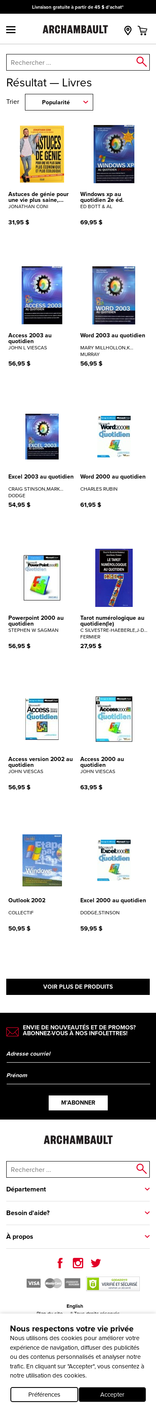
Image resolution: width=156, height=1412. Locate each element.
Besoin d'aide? (28, 1213)
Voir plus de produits (78, 986)
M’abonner (78, 1102)
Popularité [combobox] (56, 102)
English (75, 1306)
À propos (19, 1236)
